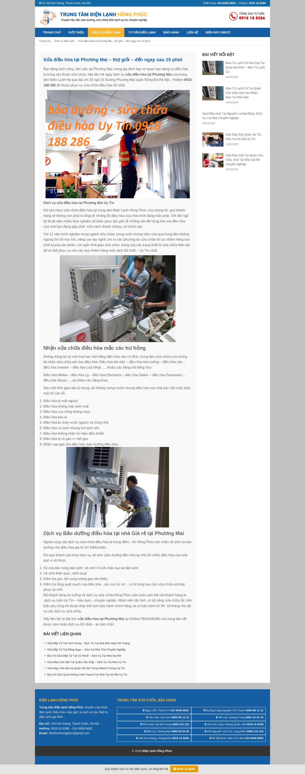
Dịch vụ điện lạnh (106, 32)
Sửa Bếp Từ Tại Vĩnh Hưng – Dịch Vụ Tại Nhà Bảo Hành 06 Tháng (88, 643)
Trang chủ (52, 32)
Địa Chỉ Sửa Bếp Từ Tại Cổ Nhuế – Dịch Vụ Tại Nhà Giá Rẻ (84, 655)
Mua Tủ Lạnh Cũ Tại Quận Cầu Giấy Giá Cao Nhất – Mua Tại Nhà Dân (243, 93)
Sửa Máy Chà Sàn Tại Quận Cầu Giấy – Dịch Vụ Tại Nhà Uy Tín (86, 662)
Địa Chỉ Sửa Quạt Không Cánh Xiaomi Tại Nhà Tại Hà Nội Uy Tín (87, 674)
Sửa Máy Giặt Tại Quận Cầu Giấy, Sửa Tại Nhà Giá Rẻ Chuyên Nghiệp (244, 160)
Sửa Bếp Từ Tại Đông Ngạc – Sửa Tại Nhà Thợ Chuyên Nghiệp (86, 649)
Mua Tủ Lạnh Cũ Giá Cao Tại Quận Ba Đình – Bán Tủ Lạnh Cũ (245, 67)
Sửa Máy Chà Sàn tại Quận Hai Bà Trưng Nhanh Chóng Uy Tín (86, 668)
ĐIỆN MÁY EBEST (218, 32)
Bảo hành (171, 32)
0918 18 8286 (184, 769)
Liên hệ (192, 32)
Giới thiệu (76, 32)
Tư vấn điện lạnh (142, 32)
